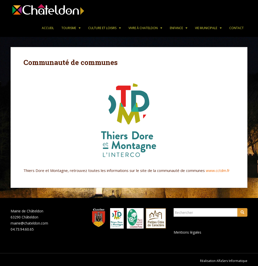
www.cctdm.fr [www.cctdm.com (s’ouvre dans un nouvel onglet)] (218, 170)
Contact (236, 28)
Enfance (176, 28)
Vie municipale (206, 28)
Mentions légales (187, 232)
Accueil (48, 28)
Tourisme (68, 28)
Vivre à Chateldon (143, 28)
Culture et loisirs (102, 28)
